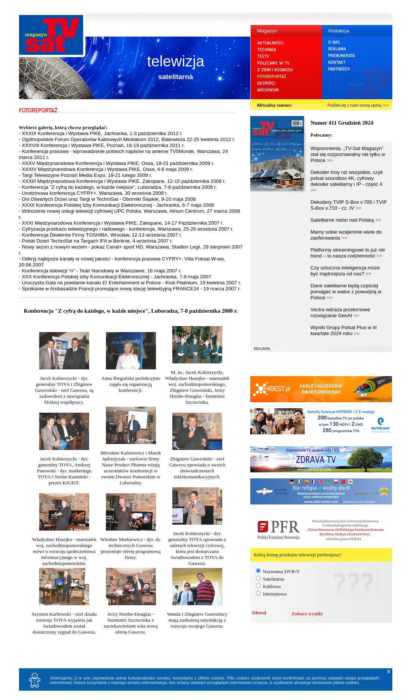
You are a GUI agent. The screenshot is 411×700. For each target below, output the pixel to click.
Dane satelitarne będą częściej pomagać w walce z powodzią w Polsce (346, 291)
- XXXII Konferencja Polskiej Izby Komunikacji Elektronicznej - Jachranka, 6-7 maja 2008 (116, 205)
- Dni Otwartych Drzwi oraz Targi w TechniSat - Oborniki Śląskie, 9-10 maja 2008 (107, 199)
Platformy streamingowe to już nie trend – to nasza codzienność (348, 253)
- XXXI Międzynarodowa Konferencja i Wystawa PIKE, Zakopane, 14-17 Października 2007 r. (121, 223)
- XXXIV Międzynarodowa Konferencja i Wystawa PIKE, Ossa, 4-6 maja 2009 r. (106, 169)
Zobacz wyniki (307, 613)
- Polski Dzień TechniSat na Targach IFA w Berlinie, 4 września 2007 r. (96, 241)
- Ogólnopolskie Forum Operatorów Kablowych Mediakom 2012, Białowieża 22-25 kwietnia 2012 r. (127, 139)
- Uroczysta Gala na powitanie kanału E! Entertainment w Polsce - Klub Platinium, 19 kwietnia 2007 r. (130, 282)
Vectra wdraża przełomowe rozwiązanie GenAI (340, 312)
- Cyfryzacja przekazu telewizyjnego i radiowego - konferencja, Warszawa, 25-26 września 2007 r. (126, 229)
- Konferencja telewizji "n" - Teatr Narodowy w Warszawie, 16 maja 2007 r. (100, 271)
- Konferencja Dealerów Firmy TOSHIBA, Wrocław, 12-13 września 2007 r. (100, 235)
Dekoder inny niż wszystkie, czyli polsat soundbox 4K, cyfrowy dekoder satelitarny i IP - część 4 (347, 181)
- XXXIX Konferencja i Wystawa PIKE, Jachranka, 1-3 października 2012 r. (101, 133)
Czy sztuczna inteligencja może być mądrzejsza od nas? (345, 270)
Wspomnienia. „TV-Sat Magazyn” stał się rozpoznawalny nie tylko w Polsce (348, 154)
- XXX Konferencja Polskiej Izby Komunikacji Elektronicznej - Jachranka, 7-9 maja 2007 (115, 276)
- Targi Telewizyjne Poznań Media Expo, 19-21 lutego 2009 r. (85, 175)
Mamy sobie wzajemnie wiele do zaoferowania (346, 235)
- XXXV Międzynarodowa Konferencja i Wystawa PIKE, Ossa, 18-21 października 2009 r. (116, 163)
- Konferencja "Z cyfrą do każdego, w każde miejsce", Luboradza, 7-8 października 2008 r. (118, 187)
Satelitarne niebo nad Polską (346, 220)
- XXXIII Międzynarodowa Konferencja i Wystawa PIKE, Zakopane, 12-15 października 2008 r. (122, 181)
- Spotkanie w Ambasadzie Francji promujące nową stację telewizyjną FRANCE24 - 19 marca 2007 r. (130, 288)
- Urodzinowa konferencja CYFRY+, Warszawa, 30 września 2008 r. (93, 193)
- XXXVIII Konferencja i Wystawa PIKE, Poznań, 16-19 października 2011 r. (102, 145)
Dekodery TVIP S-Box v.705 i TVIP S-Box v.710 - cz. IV (349, 205)
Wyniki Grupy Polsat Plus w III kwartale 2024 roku (344, 330)
